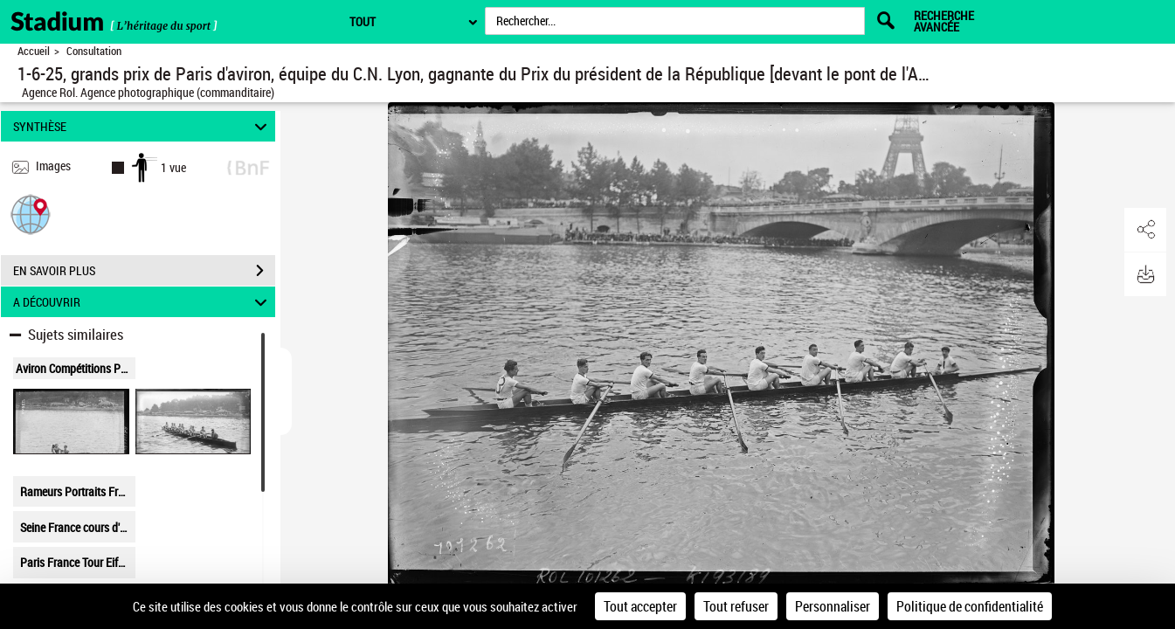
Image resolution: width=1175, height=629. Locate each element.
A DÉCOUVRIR (143, 302)
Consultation (93, 51)
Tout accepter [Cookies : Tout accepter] (640, 606)
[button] (30, 213)
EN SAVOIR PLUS (144, 271)
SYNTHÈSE (143, 126)
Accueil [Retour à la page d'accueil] (33, 51)
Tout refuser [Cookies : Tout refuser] (736, 606)
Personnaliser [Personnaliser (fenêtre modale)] (832, 606)
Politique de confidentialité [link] (969, 606)
